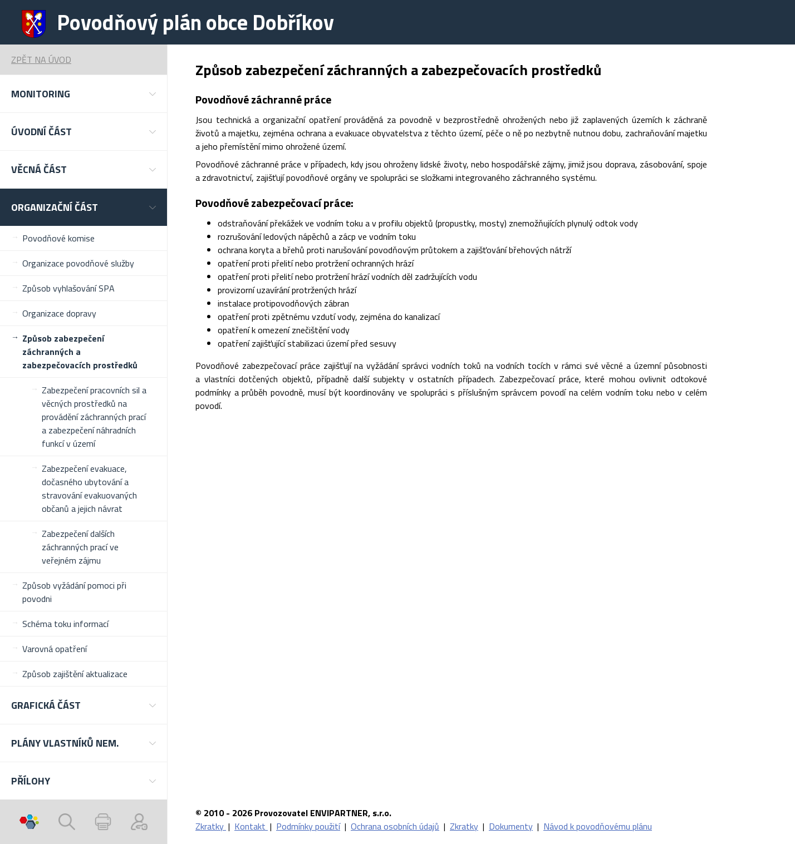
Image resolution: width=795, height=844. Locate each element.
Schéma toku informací (65, 623)
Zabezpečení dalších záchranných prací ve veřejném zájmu (80, 547)
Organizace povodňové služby (78, 263)
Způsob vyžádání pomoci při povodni (74, 592)
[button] (83, 93)
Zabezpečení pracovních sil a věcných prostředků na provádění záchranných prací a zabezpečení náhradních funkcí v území (94, 416)
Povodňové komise (58, 238)
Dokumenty (511, 826)
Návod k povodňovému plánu (597, 826)
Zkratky (210, 826)
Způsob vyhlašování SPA (68, 288)
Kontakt (251, 826)
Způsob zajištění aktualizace (74, 673)
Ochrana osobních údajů (395, 826)
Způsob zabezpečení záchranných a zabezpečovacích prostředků (80, 352)
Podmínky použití (308, 826)
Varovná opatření (54, 648)
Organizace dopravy (59, 313)
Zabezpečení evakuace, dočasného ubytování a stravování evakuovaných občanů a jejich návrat (89, 488)
